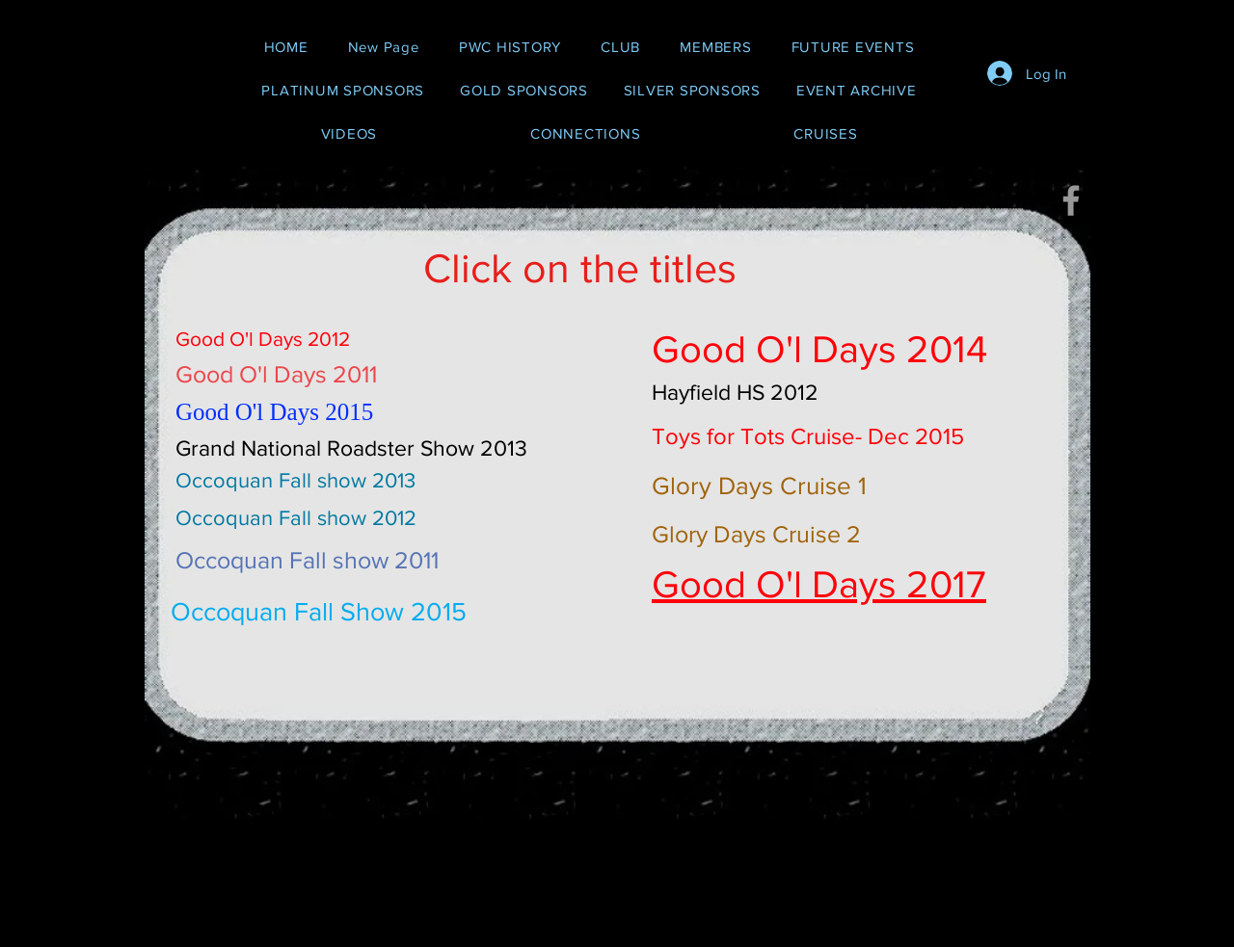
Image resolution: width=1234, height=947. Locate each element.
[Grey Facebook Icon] (1071, 200)
